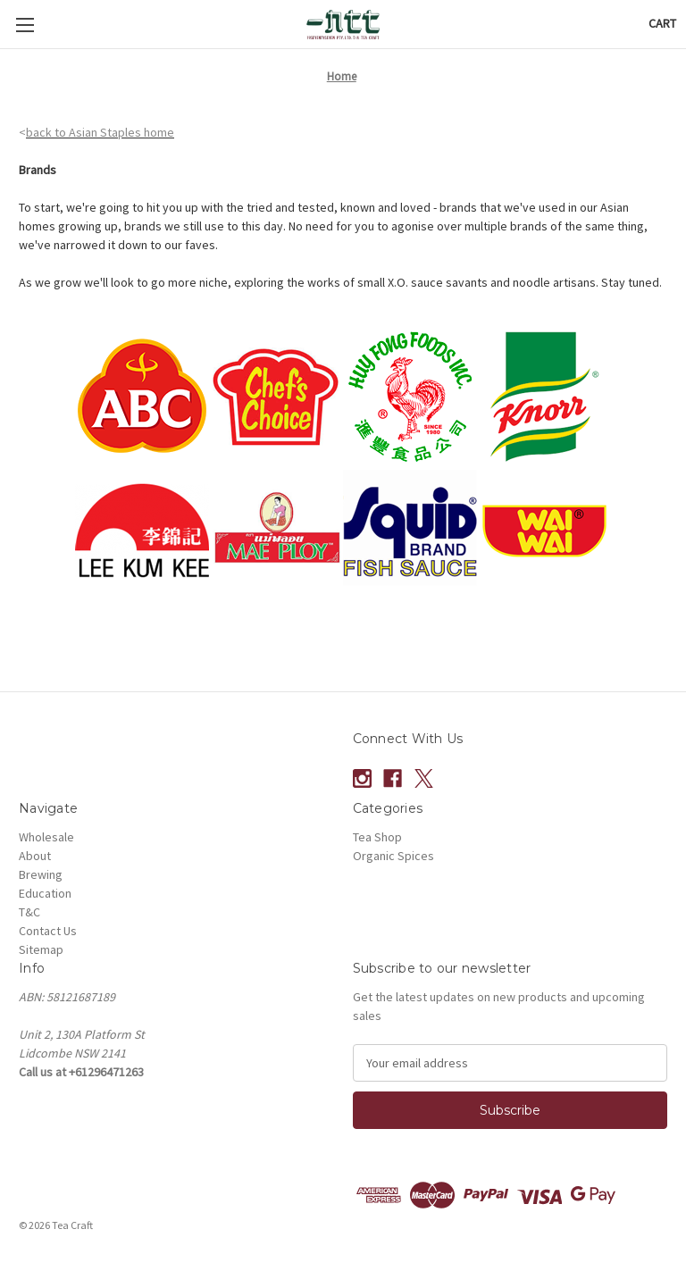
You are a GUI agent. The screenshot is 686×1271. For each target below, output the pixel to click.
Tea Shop (377, 837)
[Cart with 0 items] (662, 24)
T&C (29, 912)
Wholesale (46, 837)
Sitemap (41, 949)
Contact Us (48, 931)
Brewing (41, 874)
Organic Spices (393, 856)
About (35, 856)
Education (45, 893)
